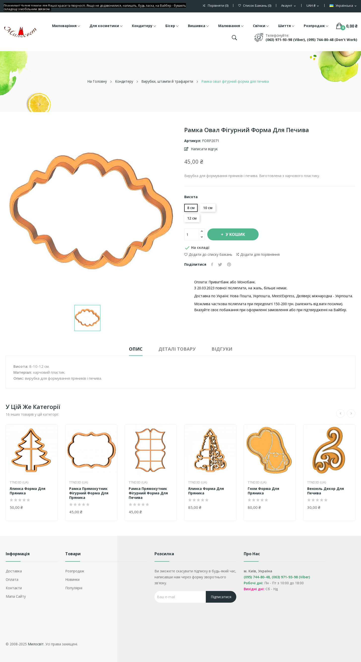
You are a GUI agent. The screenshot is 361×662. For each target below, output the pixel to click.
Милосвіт (36, 644)
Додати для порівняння (258, 254)
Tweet (220, 264)
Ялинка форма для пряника (27, 490)
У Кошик (235, 234)
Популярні (73, 588)
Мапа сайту (16, 596)
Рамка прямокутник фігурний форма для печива (148, 493)
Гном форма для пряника (263, 490)
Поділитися (212, 264)
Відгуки (221, 349)
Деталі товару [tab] (177, 349)
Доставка (14, 571)
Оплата (12, 579)
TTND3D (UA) (19, 482)
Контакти (14, 588)
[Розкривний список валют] (313, 6)
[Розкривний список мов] (343, 6)
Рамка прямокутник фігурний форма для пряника (88, 493)
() (254, 5)
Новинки (72, 579)
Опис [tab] (136, 349)
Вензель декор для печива (325, 490)
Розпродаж (74, 571)
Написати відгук (204, 149)
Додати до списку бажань (208, 254)
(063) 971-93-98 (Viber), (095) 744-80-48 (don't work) (311, 39)
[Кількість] (191, 234)
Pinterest (229, 264)
